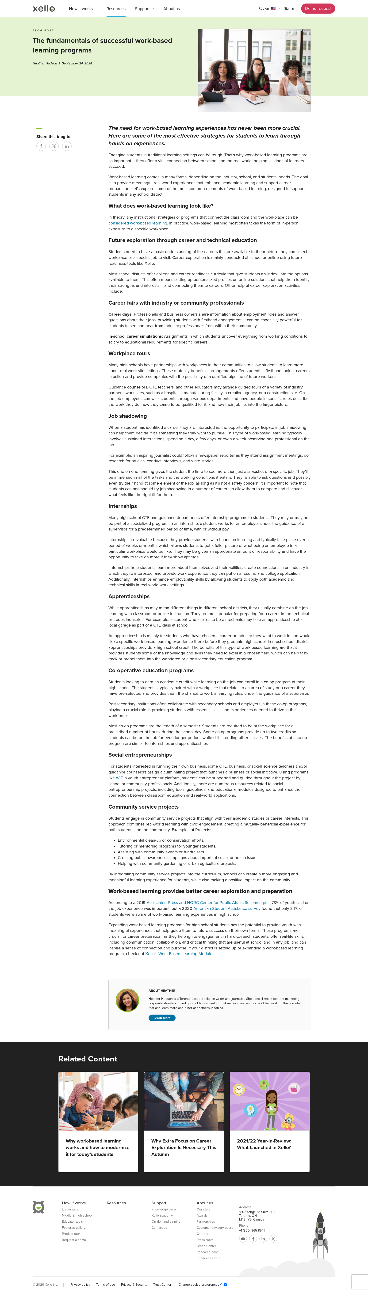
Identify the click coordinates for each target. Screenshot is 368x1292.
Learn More (162, 1018)
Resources (116, 8)
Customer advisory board (215, 1228)
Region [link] (264, 9)
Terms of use (105, 1285)
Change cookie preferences (203, 1285)
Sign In (289, 9)
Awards (202, 1215)
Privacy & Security (134, 1285)
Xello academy (162, 1215)
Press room (205, 1240)
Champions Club (208, 1258)
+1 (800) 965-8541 (252, 1230)
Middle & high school (77, 1215)
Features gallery (73, 1228)
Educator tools (72, 1222)
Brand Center (206, 1246)
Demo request (318, 8)
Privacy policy (80, 1285)
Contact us (159, 1228)
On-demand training (166, 1222)
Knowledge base (164, 1209)
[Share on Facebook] (41, 146)
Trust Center (162, 1285)
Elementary (70, 1209)
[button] (269, 9)
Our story (204, 1209)
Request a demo (74, 1240)
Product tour (71, 1234)
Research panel (208, 1252)
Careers (202, 1234)
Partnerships (206, 1222)
